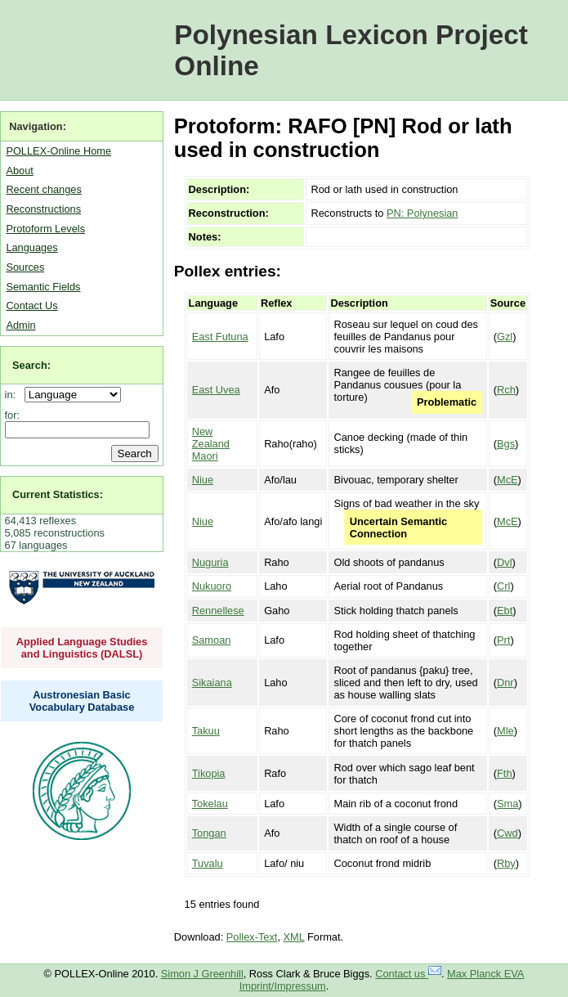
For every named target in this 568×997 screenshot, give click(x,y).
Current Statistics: (57, 494)
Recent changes (43, 189)
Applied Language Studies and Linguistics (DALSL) (82, 647)
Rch (506, 390)
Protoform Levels (45, 228)
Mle (505, 731)
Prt (503, 640)
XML (294, 937)
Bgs (506, 444)
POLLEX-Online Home (58, 151)
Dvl (504, 562)
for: (12, 415)
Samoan (211, 640)
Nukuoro (211, 586)
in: (13, 394)
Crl (503, 586)
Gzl (504, 336)
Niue (202, 480)
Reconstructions (43, 209)
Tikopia (209, 773)
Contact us (408, 974)
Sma (507, 803)
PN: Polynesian (422, 213)
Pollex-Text (252, 937)
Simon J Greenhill (202, 974)
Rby (506, 863)
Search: (31, 365)
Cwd (507, 833)
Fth (504, 773)
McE (507, 480)
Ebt (504, 610)
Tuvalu (207, 863)
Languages (31, 247)
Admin (20, 325)
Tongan (209, 833)
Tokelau (210, 803)
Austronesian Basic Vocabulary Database (82, 701)
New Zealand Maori (211, 443)
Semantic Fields (43, 287)
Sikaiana (212, 682)
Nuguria (210, 562)
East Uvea (216, 390)
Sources (25, 267)
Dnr (505, 682)
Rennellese (218, 610)
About (19, 170)
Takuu (206, 731)
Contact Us (31, 305)
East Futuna (220, 336)
